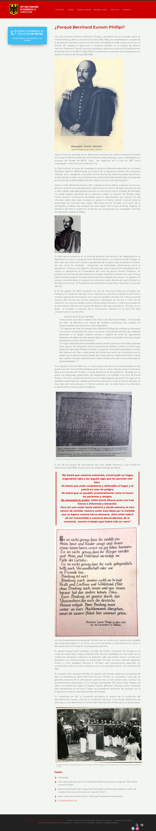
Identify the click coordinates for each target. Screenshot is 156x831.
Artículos (115, 10)
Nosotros (60, 10)
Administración (111, 823)
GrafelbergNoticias (67, 800)
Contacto (126, 10)
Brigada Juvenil (101, 10)
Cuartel (70, 10)
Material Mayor (84, 10)
